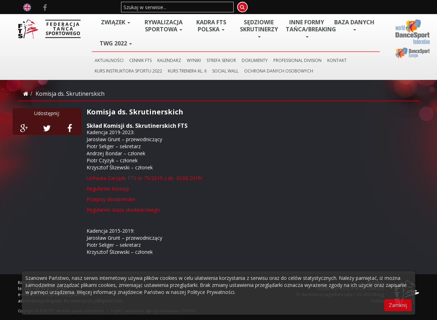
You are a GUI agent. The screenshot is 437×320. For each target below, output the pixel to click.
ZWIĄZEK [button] (115, 22)
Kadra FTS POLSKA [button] (211, 26)
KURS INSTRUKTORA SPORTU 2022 (128, 71)
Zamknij (398, 305)
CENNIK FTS (140, 60)
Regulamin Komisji (108, 188)
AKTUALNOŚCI (109, 60)
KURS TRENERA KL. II (187, 71)
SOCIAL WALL (225, 71)
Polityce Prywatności (210, 292)
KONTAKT (337, 60)
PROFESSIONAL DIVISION (297, 60)
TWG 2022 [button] (116, 43)
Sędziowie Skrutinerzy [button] (259, 28)
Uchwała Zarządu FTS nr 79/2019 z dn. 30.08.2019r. (145, 178)
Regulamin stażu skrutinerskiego (123, 209)
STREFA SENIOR (221, 60)
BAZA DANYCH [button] (354, 25)
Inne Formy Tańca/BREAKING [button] (308, 28)
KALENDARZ (169, 60)
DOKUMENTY (255, 60)
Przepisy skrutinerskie (111, 199)
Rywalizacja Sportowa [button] (164, 26)
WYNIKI (194, 60)
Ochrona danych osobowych (278, 71)
